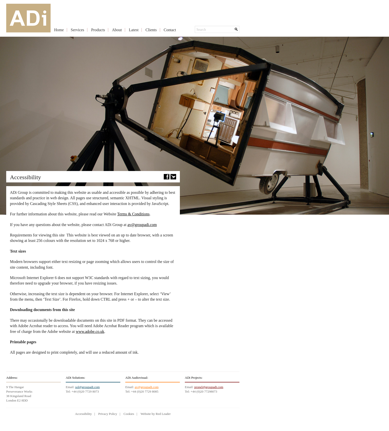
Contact (170, 30)
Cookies (129, 414)
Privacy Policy (107, 414)
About (117, 30)
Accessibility (83, 414)
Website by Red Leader (155, 414)
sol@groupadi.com (87, 387)
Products (98, 30)
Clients (151, 30)
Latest (133, 30)
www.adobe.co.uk (90, 331)
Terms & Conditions (133, 214)
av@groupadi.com (142, 225)
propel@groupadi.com (208, 387)
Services (77, 30)
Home (59, 30)
